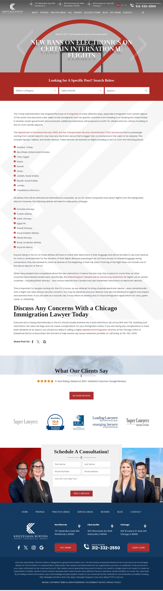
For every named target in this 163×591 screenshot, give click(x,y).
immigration (73, 113)
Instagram (34, 548)
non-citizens (129, 121)
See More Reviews (81, 395)
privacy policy (114, 583)
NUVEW (45, 583)
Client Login (138, 548)
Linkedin (44, 341)
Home (23, 512)
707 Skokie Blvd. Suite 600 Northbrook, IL (45, 4)
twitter (38, 341)
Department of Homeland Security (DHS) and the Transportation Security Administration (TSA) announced (72, 132)
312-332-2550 (147, 6)
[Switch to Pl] (125, 5)
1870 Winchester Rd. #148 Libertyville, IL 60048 (74, 4)
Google (42, 548)
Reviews (78, 12)
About (35, 12)
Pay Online (115, 12)
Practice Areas (58, 12)
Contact (128, 12)
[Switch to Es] (122, 5)
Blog (105, 12)
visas (138, 295)
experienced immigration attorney (99, 329)
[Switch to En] (118, 5)
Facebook (18, 548)
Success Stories (92, 12)
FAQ (70, 12)
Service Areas (85, 512)
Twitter (25, 548)
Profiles (45, 12)
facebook (32, 341)
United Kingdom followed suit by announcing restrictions (96, 277)
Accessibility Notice (96, 583)
